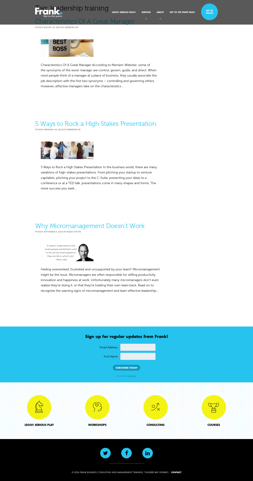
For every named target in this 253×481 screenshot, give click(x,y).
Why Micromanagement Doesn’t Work (89, 225)
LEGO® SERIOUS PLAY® (124, 12)
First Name (111, 356)
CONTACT (176, 472)
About (160, 12)
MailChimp (131, 376)
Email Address (109, 347)
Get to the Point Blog (182, 12)
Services (146, 12)
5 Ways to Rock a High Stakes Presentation (95, 123)
